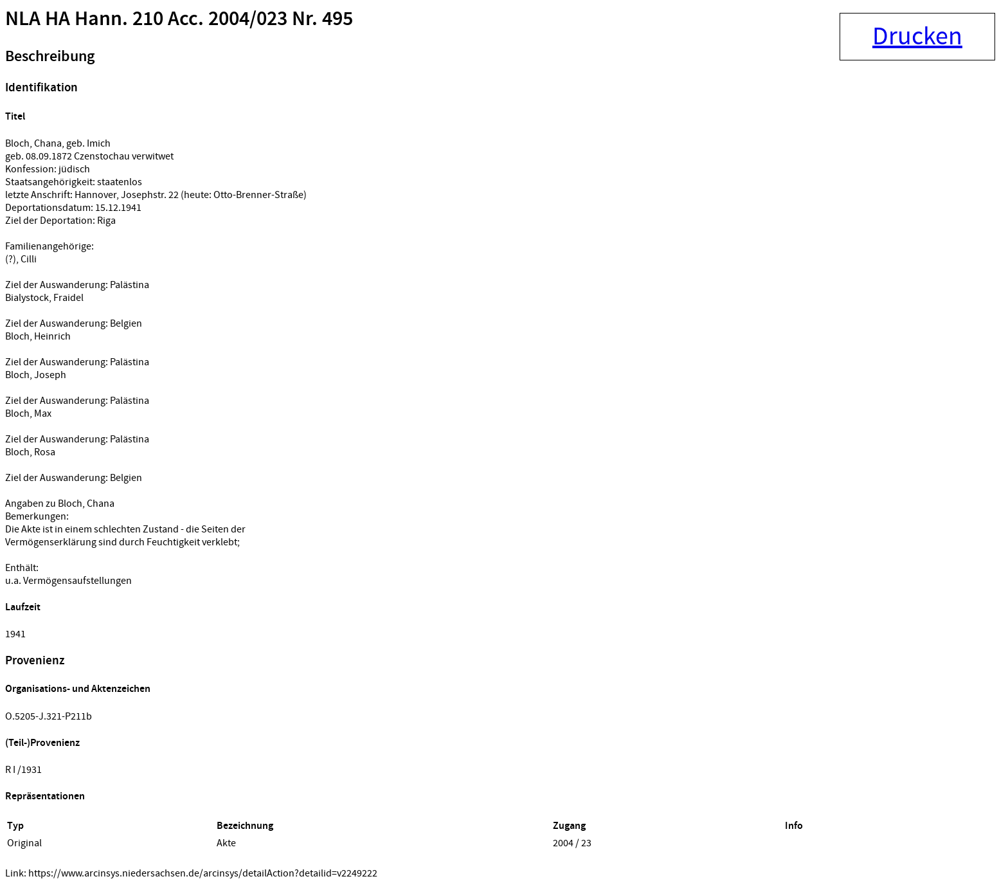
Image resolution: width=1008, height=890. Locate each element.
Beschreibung (49, 56)
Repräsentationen (45, 796)
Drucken (917, 36)
